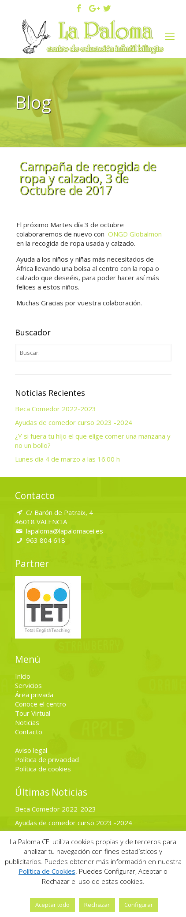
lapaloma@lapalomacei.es (64, 530)
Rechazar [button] (97, 905)
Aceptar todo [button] (52, 905)
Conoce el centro (40, 703)
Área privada (34, 694)
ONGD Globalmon (135, 233)
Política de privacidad (47, 759)
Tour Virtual (32, 713)
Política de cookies (43, 768)
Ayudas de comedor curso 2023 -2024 (73, 422)
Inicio (22, 676)
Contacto (28, 731)
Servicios (28, 685)
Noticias (27, 722)
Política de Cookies (47, 871)
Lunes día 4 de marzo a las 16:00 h (67, 459)
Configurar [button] (138, 905)
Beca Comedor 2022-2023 (55, 408)
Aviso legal (31, 750)
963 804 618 (45, 540)
